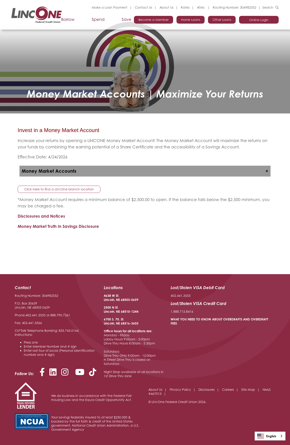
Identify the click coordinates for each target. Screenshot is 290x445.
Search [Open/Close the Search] (267, 7)
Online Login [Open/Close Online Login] (258, 20)
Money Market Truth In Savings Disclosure (58, 226)
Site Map (248, 389)
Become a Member (153, 20)
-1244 (134, 311)
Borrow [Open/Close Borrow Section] (68, 19)
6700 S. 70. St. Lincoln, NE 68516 (117, 321)
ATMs (201, 7)
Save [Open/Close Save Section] (126, 19)
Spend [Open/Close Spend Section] (98, 19)
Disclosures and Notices (42, 216)
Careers (228, 389)
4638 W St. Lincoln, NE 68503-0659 (121, 298)
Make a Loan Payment (109, 7)
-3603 (134, 323)
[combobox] (270, 436)
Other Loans (222, 20)
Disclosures (206, 389)
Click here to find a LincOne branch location (59, 189)
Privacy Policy (180, 389)
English (266, 436)
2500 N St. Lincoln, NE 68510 (117, 309)
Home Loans (190, 20)
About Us (166, 7)
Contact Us (143, 7)
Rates (185, 7)
